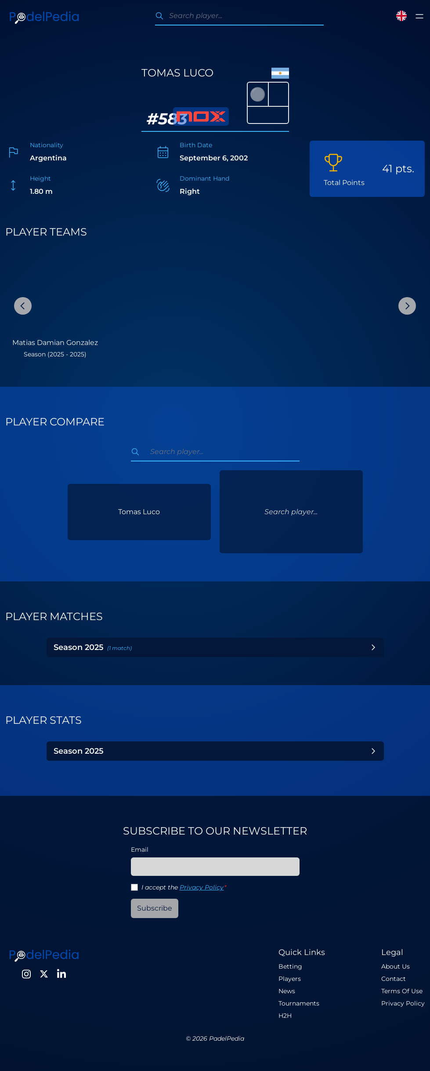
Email (139, 849)
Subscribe (154, 908)
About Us (395, 966)
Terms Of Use (402, 991)
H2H (285, 1016)
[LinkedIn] (61, 973)
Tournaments (298, 1003)
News (286, 991)
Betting (290, 966)
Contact (393, 979)
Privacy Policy (202, 887)
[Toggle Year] (373, 647)
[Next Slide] (407, 306)
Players (289, 979)
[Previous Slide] (23, 306)
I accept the (183, 887)
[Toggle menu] (419, 16)
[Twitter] (44, 973)
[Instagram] (26, 973)
